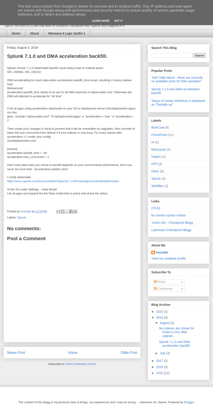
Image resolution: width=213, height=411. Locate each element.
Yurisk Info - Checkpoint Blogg (172, 222)
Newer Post (16, 353)
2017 (160, 361)
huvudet (162, 252)
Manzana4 (158, 149)
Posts (159, 282)
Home (16, 33)
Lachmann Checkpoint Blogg (171, 230)
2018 (160, 317)
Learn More (101, 20)
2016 (160, 367)
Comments (163, 288)
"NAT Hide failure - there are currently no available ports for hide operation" (177, 79)
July (163, 353)
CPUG (155, 208)
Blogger (189, 402)
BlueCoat (157, 127)
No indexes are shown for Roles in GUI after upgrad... (176, 332)
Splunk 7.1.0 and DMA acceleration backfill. (174, 343)
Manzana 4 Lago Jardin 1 (66, 33)
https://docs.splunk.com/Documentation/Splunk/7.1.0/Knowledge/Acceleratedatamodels (63, 181)
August (165, 323)
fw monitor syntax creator (168, 215)
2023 (160, 311)
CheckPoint (159, 135)
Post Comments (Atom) (81, 364)
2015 (160, 373)
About (34, 33)
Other (155, 171)
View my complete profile (168, 258)
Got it (118, 20)
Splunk (21, 217)
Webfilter (157, 186)
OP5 (154, 164)
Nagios (156, 156)
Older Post (129, 353)
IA (152, 142)
